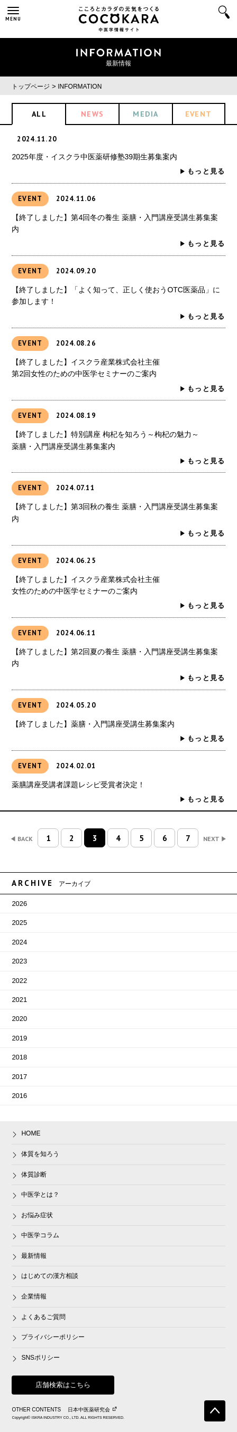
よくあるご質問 (43, 1317)
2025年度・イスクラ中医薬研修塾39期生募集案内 (94, 156)
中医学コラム (40, 1235)
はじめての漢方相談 (49, 1276)
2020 (19, 1019)
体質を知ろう (40, 1154)
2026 (19, 904)
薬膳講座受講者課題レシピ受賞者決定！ (78, 784)
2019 (19, 1038)
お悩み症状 (37, 1215)
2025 (19, 923)
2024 (19, 942)
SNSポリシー (40, 1357)
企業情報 (34, 1296)
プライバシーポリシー (53, 1337)
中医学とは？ (40, 1194)
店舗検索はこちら (62, 1385)
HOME (30, 1133)
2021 (19, 1000)
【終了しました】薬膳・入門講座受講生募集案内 (93, 724)
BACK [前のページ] (22, 839)
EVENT (198, 114)
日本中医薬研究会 (92, 1409)
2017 (19, 1077)
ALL (39, 114)
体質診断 (34, 1174)
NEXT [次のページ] (214, 839)
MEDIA (145, 114)
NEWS (92, 114)
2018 (19, 1057)
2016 (19, 1096)
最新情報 (34, 1255)
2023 (19, 961)
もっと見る (206, 171)
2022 (19, 981)
